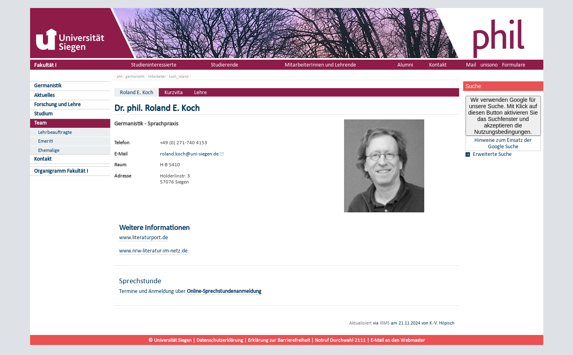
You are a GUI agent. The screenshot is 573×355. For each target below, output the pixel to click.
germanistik (135, 76)
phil (119, 76)
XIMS (385, 323)
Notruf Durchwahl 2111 (340, 340)
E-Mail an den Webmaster (398, 340)
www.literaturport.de (143, 237)
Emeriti (45, 140)
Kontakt (43, 158)
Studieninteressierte (153, 64)
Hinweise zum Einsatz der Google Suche (503, 143)
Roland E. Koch (136, 92)
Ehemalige (48, 150)
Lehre (200, 92)
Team (40, 122)
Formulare (513, 64)
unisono (489, 64)
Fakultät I (45, 65)
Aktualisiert (360, 323)
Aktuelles (44, 95)
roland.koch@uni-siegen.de (189, 154)
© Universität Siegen (170, 340)
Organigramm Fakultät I (61, 170)
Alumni (405, 64)
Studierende (224, 64)
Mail (471, 64)
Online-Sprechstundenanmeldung (224, 291)
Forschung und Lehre (57, 104)
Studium (43, 113)
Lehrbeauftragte (55, 132)
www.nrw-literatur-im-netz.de (153, 250)
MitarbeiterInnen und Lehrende (320, 64)
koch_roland (178, 76)
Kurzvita (173, 92)
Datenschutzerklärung (219, 340)
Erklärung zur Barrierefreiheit (279, 340)
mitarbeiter (157, 76)
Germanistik (47, 85)
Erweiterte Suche (492, 154)
